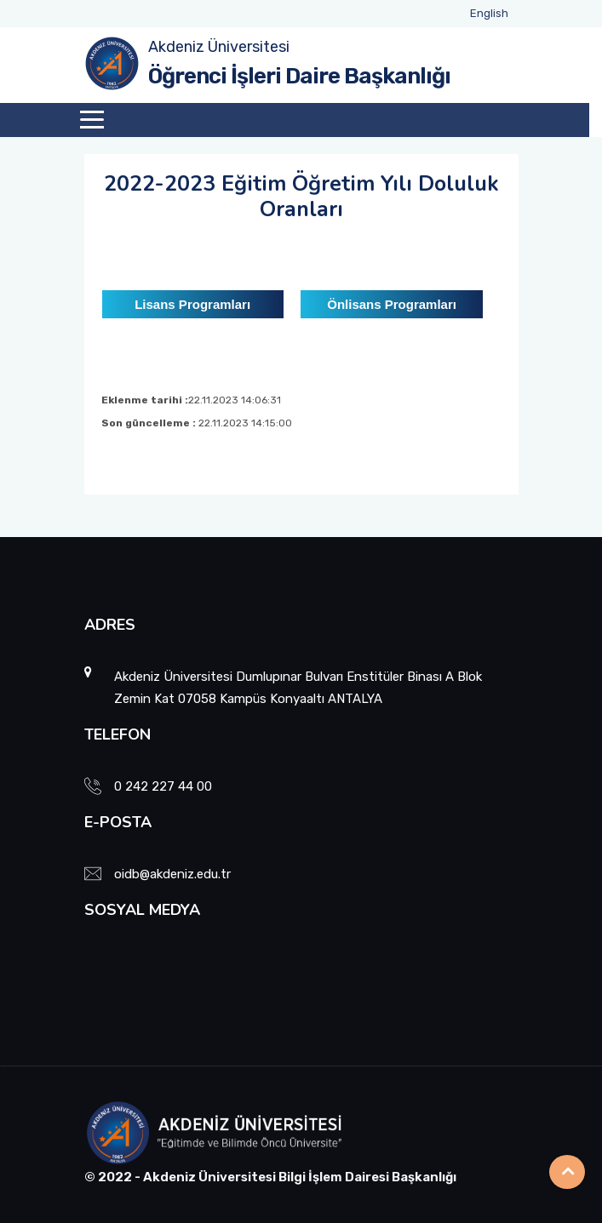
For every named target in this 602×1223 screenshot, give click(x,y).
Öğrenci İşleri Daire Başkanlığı (299, 76)
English (489, 13)
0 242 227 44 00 (163, 786)
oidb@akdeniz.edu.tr (172, 874)
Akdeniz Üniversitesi (219, 46)
